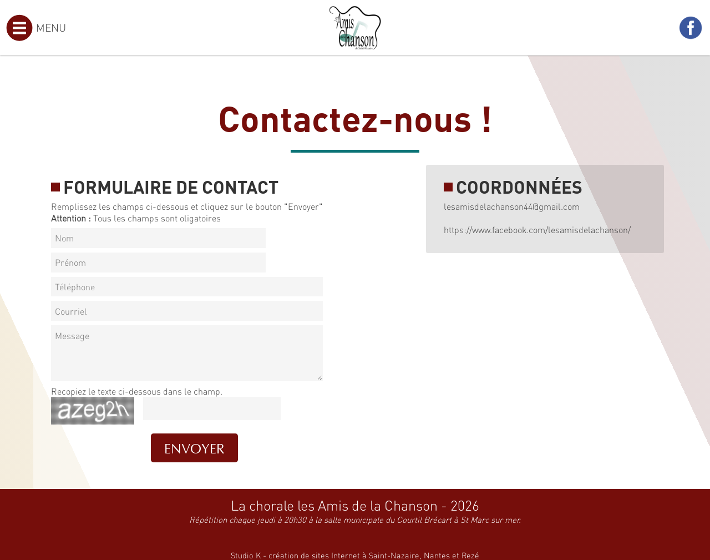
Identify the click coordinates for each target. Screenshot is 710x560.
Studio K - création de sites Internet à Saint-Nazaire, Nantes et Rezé (355, 555)
